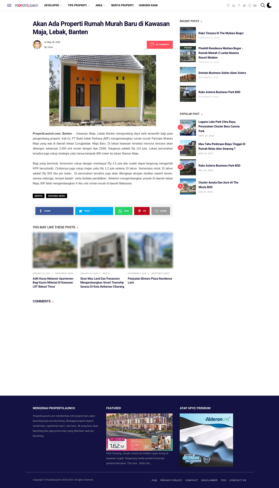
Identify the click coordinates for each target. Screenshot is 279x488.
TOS (223, 480)
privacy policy (171, 480)
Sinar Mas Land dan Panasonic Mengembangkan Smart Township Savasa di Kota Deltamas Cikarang (102, 282)
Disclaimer (209, 480)
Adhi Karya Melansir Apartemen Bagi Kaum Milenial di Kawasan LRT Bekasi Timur (53, 282)
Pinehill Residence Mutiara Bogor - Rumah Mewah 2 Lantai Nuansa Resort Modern (221, 53)
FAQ (154, 480)
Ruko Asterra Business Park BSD (219, 92)
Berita (39, 196)
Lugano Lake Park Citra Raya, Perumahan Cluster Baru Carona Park (219, 126)
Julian (50, 47)
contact (192, 480)
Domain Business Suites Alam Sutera (222, 73)
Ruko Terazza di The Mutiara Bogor (221, 33)
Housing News (56, 196)
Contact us (238, 480)
